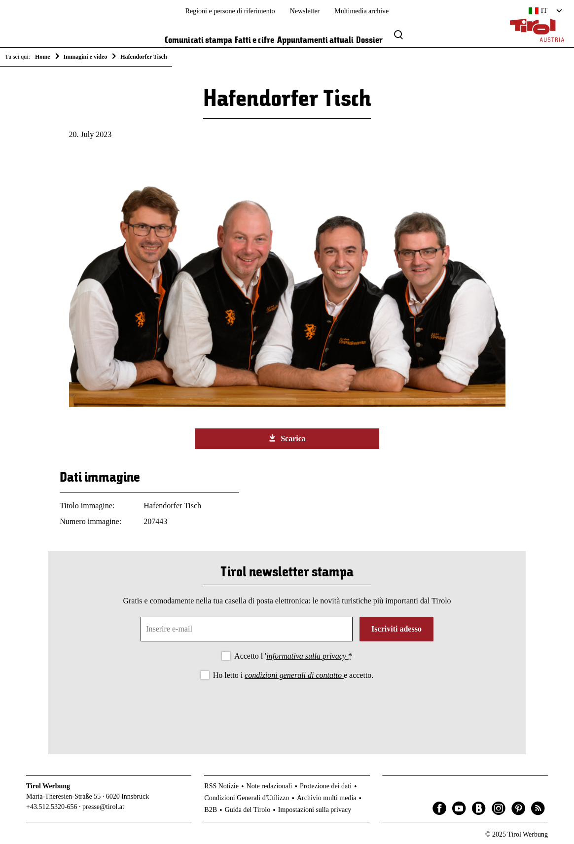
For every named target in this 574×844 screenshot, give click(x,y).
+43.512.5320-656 (51, 806)
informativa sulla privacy (307, 656)
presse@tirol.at (103, 806)
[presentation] (287, 709)
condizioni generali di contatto (294, 675)
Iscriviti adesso (396, 629)
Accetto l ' (293, 656)
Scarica (287, 438)
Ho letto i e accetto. (293, 675)
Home (42, 56)
